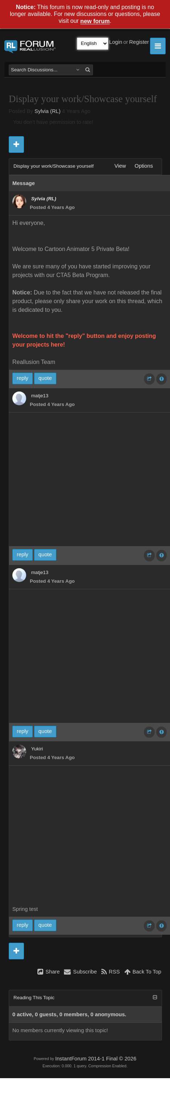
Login (115, 42)
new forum (95, 21)
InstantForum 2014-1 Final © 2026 (95, 1059)
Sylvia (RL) (48, 111)
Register (139, 42)
